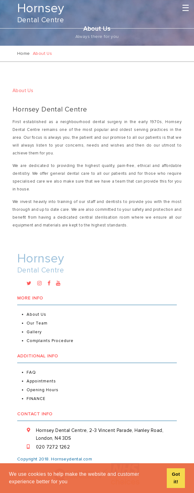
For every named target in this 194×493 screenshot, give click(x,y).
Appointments (41, 381)
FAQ (31, 372)
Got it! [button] (176, 478)
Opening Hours (43, 389)
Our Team (37, 323)
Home (23, 53)
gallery (34, 332)
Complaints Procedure (50, 340)
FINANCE (36, 398)
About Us (36, 314)
